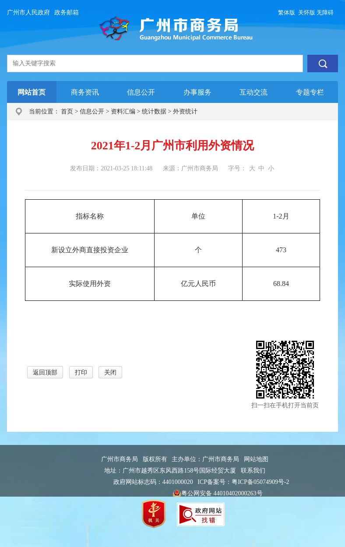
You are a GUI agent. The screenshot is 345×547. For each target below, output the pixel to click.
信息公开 (92, 111)
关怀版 (306, 12)
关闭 (110, 372)
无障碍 (325, 12)
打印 (81, 372)
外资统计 (185, 111)
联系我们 (253, 470)
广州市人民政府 (28, 12)
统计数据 (154, 111)
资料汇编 (123, 111)
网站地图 (256, 459)
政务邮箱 (66, 12)
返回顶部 (45, 372)
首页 (67, 111)
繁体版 (286, 12)
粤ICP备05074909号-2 (260, 482)
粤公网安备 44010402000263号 (217, 494)
